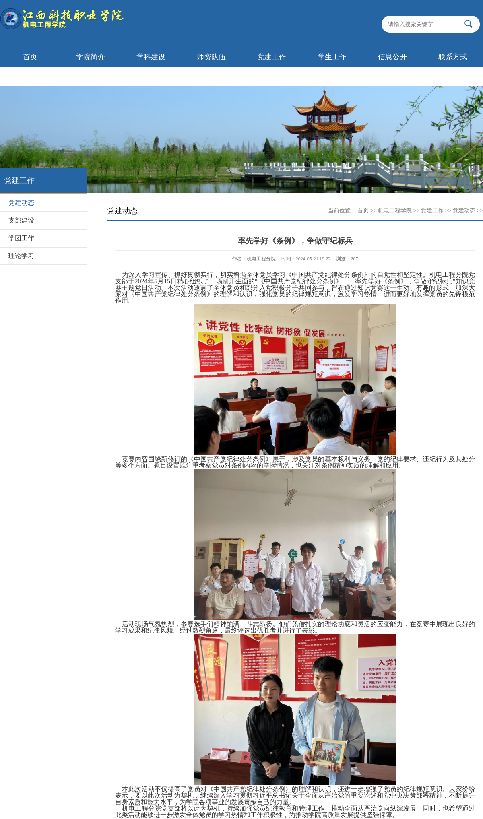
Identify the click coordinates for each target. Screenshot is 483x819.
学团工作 (21, 238)
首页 (30, 57)
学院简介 (90, 57)
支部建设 (21, 220)
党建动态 (21, 202)
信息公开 (392, 57)
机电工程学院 (395, 211)
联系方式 (452, 57)
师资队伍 (211, 57)
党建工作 (271, 57)
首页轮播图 (30, 76)
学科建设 (150, 57)
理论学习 (21, 255)
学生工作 (332, 57)
